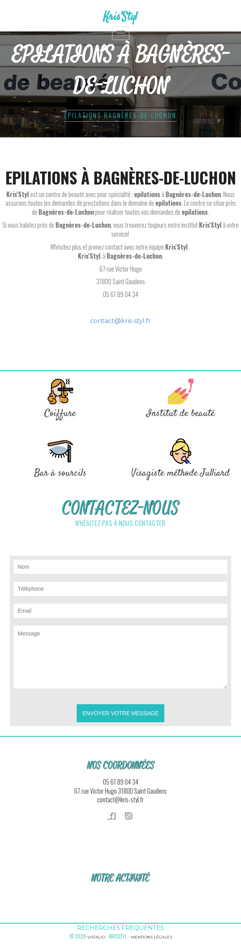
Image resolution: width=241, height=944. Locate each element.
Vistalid (96, 937)
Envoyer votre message (121, 713)
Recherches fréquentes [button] (120, 927)
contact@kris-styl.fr (120, 321)
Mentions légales (151, 937)
